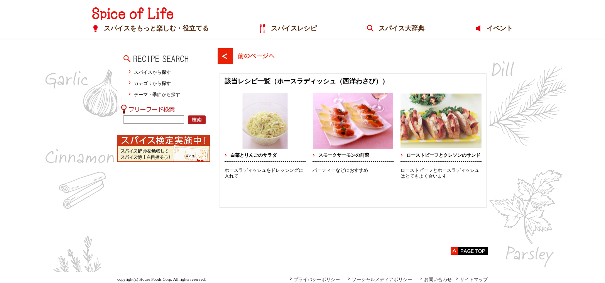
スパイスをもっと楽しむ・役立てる (156, 28)
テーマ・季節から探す (157, 94)
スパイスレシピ (294, 28)
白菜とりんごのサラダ (253, 155)
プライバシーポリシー (315, 279)
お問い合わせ (436, 279)
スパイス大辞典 (401, 28)
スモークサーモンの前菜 (343, 155)
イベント (500, 28)
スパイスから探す (152, 72)
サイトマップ (472, 279)
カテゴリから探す (152, 83)
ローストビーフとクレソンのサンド (443, 155)
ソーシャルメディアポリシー (380, 279)
